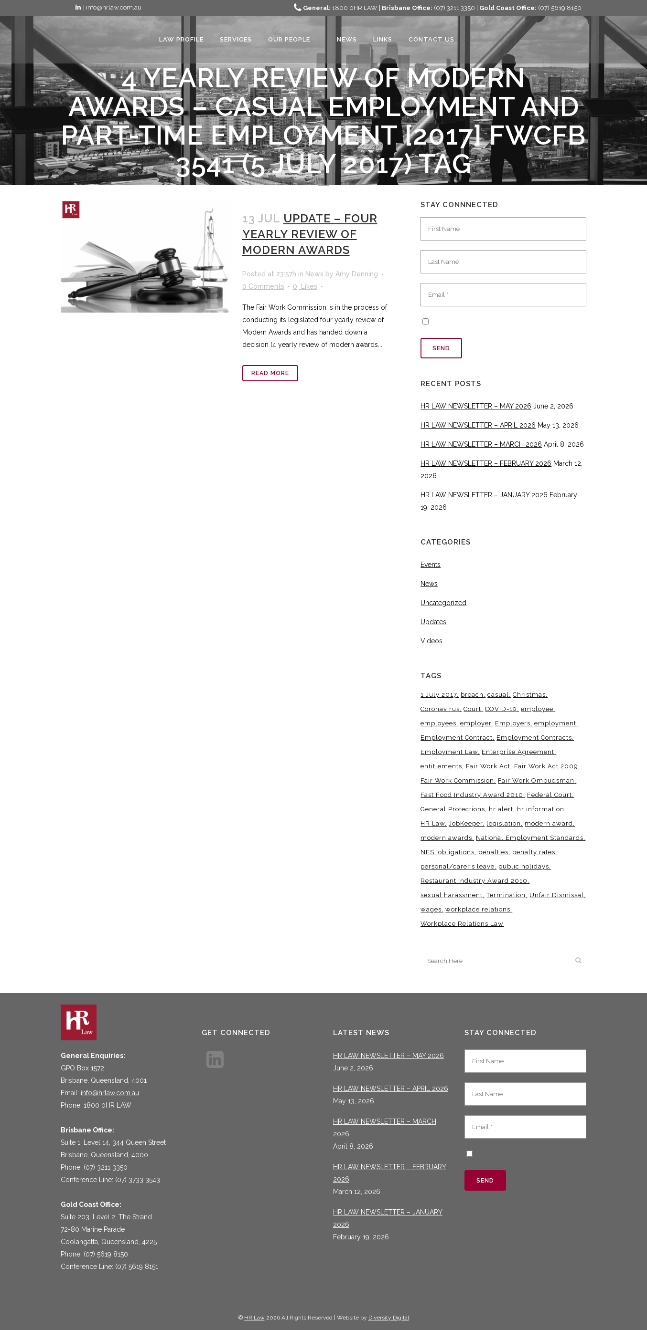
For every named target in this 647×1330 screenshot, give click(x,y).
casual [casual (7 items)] (498, 694)
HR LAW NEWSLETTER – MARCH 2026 (481, 444)
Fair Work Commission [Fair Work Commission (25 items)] (457, 780)
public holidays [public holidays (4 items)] (523, 866)
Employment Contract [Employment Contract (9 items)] (457, 737)
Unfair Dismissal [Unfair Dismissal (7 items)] (556, 895)
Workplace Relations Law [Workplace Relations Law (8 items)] (462, 923)
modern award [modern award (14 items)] (549, 823)
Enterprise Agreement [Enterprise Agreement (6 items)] (518, 751)
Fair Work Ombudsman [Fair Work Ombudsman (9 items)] (536, 780)
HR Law (254, 1317)
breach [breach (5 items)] (472, 694)
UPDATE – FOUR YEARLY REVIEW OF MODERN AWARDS (309, 234)
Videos (431, 641)
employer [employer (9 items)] (475, 723)
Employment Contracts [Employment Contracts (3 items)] (534, 737)
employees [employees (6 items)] (438, 723)
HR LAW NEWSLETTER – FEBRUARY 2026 (486, 463)
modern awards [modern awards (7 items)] (446, 837)
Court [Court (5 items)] (472, 708)
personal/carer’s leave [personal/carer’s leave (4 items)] (458, 866)
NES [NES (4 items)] (427, 852)
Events (431, 564)
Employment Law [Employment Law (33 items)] (449, 751)
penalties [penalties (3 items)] (493, 852)
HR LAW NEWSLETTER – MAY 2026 (476, 406)
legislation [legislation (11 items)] (503, 823)
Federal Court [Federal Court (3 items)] (549, 794)
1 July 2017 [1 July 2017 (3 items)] (439, 694)
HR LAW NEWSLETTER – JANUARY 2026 (484, 495)
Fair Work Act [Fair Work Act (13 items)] (488, 766)
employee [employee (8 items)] (537, 708)
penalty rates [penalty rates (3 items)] (533, 852)
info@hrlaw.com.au (110, 1093)
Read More (270, 373)
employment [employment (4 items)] (555, 723)
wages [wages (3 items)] (431, 909)
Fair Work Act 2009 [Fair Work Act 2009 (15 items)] (546, 766)
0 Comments (263, 286)
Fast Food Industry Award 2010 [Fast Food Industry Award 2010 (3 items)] (472, 794)
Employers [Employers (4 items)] (512, 723)
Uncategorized (443, 603)
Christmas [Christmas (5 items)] (529, 694)
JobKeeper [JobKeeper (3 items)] (466, 823)
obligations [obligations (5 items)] (456, 852)
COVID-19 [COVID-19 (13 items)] (501, 708)
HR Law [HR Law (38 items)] (433, 823)
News (314, 274)
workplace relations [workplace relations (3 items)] (477, 909)
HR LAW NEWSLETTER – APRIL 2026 (478, 425)
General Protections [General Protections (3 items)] (453, 809)
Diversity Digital (388, 1317)
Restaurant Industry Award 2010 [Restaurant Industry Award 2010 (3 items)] (474, 880)
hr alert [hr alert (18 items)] (501, 809)
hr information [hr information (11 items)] (540, 809)
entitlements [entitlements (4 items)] (441, 766)
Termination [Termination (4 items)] (506, 895)
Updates (433, 622)
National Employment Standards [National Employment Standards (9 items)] (529, 837)
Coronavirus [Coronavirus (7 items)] (440, 708)
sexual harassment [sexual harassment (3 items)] (452, 895)
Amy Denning (356, 274)
